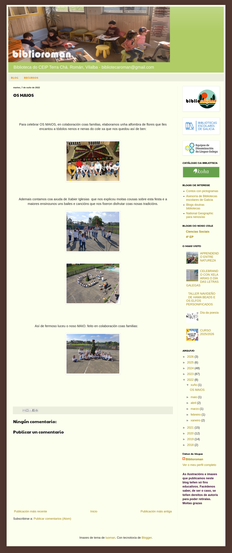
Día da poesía (209, 312)
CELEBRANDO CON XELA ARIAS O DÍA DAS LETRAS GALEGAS (202, 278)
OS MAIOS (197, 389)
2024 (191, 368)
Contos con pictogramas (202, 191)
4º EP (190, 237)
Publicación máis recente (30, 511)
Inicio (93, 511)
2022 (191, 379)
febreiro (196, 414)
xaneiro (196, 420)
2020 (191, 433)
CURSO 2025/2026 (207, 332)
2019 (191, 439)
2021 (191, 427)
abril (194, 403)
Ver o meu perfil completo (199, 465)
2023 (191, 374)
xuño (194, 385)
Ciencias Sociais (197, 231)
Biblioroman (194, 459)
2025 (191, 362)
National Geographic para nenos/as (199, 215)
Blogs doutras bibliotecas (195, 206)
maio (194, 397)
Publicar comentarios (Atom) (52, 518)
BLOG (14, 78)
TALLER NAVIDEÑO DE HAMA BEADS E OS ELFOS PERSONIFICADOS (200, 299)
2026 (191, 356)
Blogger (147, 537)
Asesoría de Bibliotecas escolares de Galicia (201, 198)
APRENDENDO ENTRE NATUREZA (209, 257)
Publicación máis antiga (156, 511)
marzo (195, 408)
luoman (110, 537)
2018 (191, 445)
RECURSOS (31, 78)
